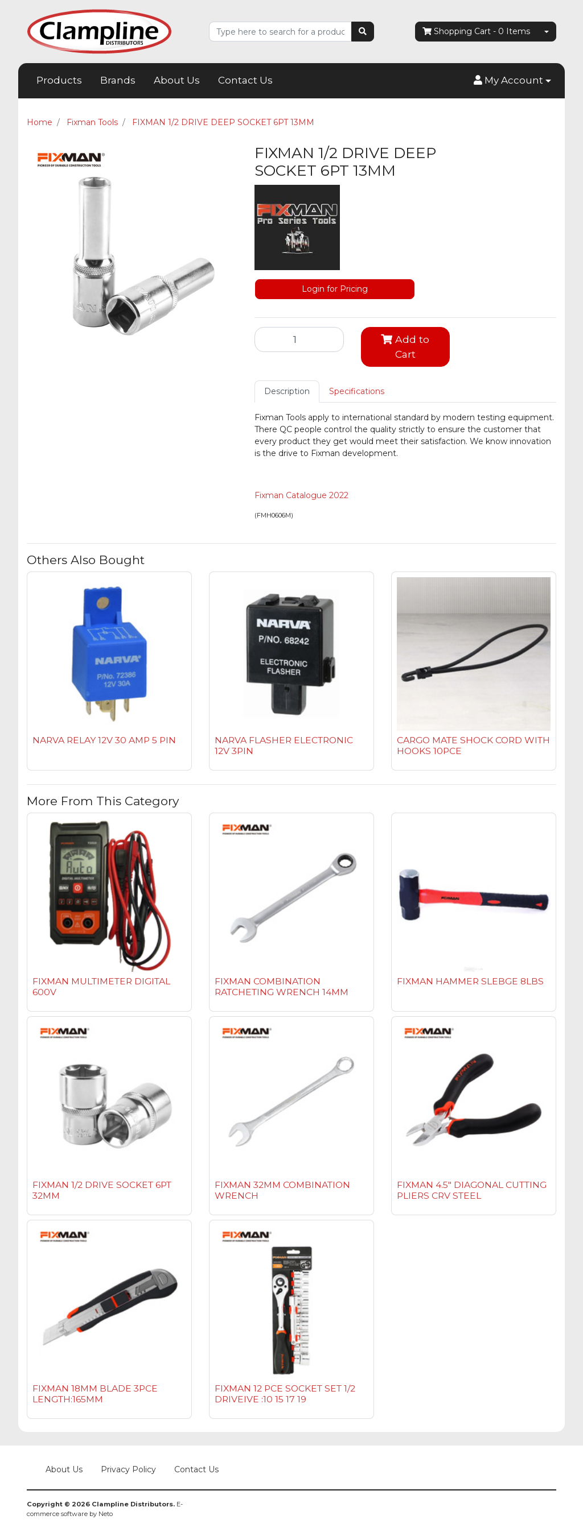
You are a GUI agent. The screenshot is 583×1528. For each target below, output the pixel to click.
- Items (476, 32)
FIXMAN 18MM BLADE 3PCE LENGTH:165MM (95, 1394)
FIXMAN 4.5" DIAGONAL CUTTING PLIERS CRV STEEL (472, 1190)
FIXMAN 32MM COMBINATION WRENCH (282, 1190)
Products (59, 80)
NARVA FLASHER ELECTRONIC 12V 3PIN (284, 745)
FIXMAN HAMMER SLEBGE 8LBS (470, 981)
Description (287, 391)
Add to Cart (405, 346)
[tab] (286, 391)
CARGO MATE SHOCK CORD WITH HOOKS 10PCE (473, 745)
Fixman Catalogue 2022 (301, 495)
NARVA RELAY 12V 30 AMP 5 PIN (104, 740)
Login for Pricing (335, 289)
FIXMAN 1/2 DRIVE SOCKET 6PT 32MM (101, 1190)
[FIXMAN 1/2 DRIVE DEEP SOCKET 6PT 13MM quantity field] (299, 339)
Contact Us (245, 80)
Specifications (356, 391)
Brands (118, 80)
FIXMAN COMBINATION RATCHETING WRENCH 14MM (281, 986)
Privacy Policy (128, 1469)
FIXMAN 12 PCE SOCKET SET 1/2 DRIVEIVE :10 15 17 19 (285, 1394)
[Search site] (362, 32)
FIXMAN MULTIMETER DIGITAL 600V (101, 986)
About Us (177, 80)
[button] (512, 81)
